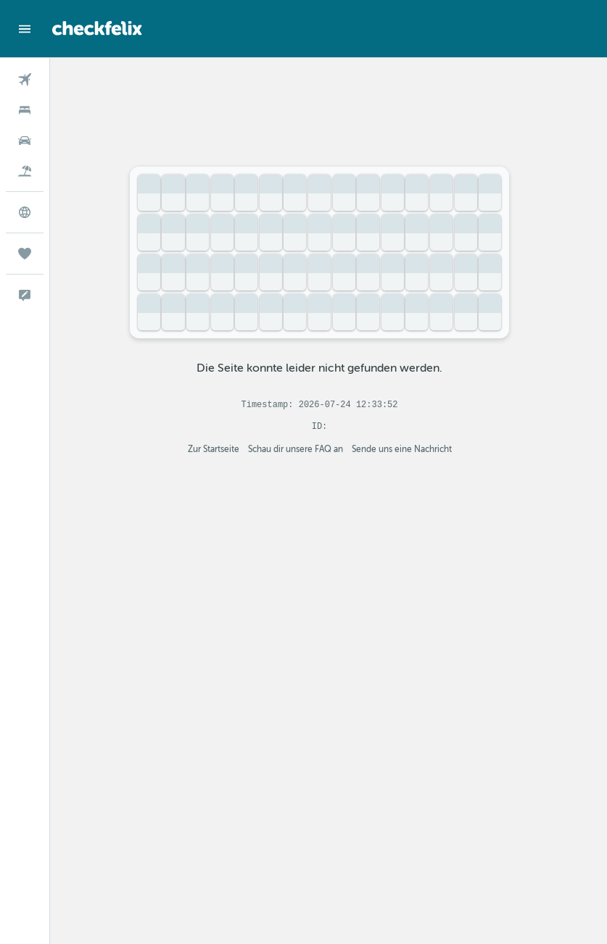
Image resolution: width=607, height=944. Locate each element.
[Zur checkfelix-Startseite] (97, 28)
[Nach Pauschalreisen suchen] (25, 170)
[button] (25, 29)
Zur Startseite (222, 449)
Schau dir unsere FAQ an (304, 449)
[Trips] (25, 253)
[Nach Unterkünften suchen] (25, 110)
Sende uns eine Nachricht (410, 449)
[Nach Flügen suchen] (25, 79)
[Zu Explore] (25, 212)
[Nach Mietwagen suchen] (25, 140)
